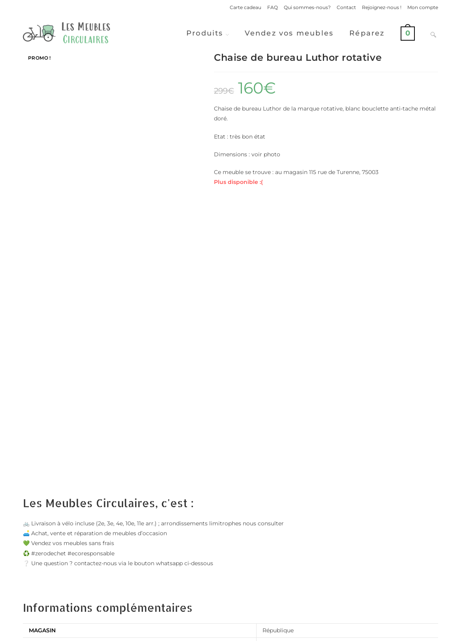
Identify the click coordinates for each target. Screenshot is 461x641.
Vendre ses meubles (230, 597)
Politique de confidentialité (326, 632)
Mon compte (422, 7)
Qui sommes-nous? (307, 7)
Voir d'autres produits (230, 566)
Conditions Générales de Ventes (401, 632)
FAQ (272, 7)
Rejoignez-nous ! (381, 7)
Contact (346, 7)
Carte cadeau (245, 7)
